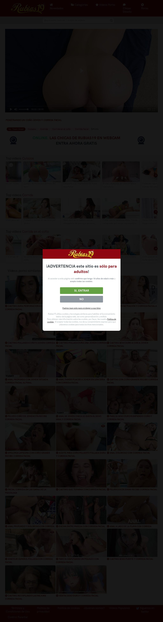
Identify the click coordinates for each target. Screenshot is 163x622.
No (81, 299)
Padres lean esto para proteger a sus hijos (81, 308)
